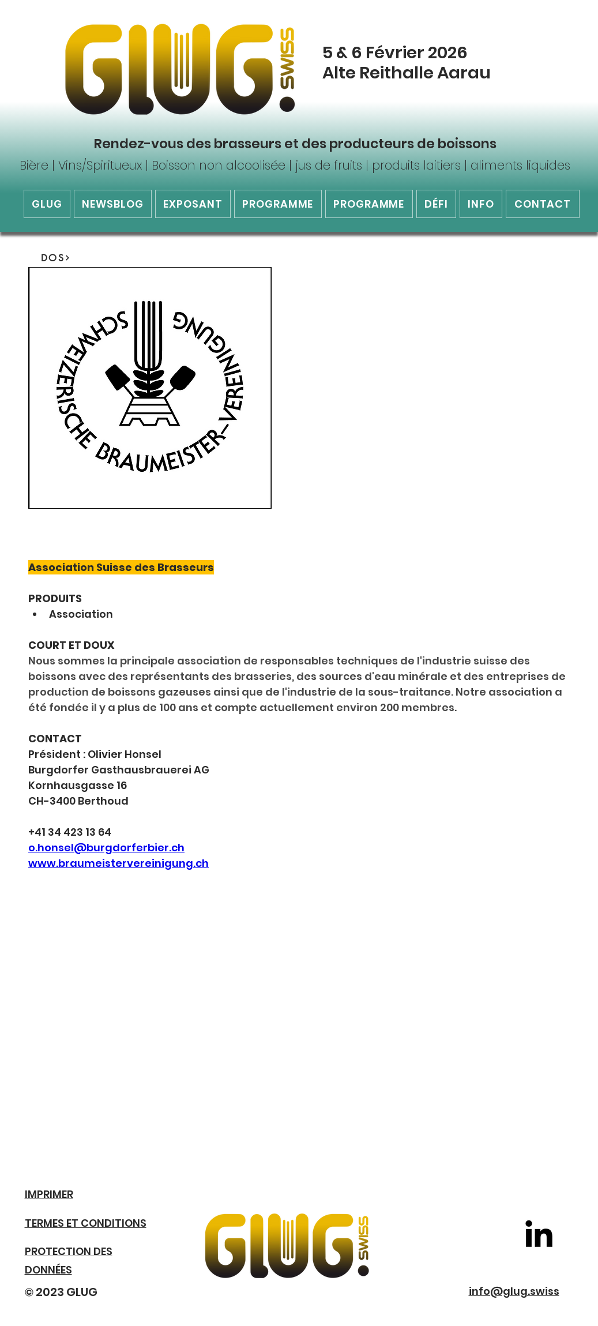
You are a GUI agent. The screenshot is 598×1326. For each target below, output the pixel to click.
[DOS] (56, 257)
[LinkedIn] (539, 1233)
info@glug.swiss (514, 1291)
